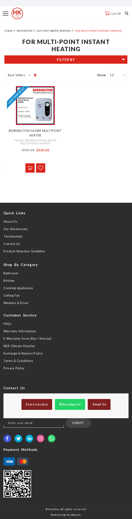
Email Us (99, 404)
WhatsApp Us (70, 404)
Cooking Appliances (18, 288)
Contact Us (11, 244)
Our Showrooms (15, 229)
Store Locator (37, 404)
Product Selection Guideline (24, 251)
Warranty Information (19, 331)
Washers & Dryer (16, 303)
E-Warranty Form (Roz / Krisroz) (27, 338)
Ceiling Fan (11, 295)
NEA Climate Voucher (19, 346)
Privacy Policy (13, 368)
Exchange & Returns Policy (23, 353)
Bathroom (25, 30)
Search (126, 13)
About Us (10, 221)
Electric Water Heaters (53, 30)
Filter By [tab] (66, 59)
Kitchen (9, 280)
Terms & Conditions (18, 361)
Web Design (59, 514)
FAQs (7, 324)
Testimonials (12, 236)
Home (9, 30)
